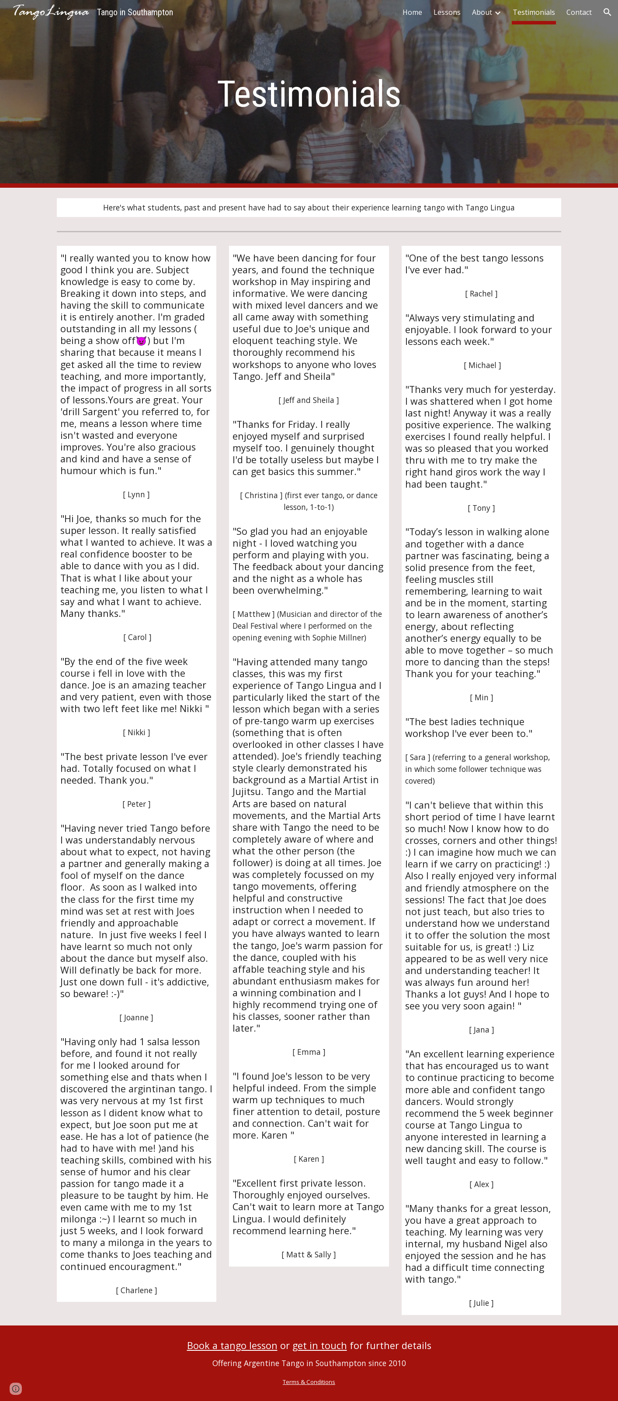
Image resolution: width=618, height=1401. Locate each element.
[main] (309, 94)
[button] (607, 12)
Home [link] (412, 12)
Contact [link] (579, 12)
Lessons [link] (447, 12)
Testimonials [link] (534, 12)
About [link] (482, 12)
